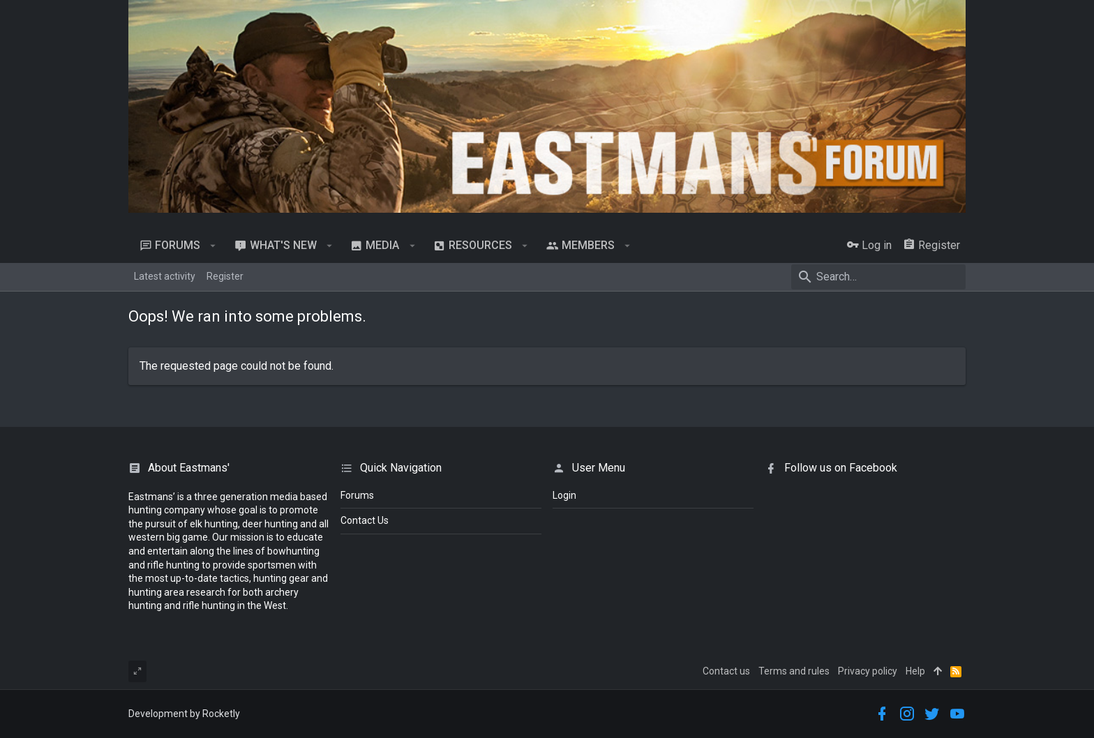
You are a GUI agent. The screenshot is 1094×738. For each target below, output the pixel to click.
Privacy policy (867, 671)
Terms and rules (794, 671)
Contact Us (364, 520)
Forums (357, 495)
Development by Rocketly (184, 713)
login (564, 495)
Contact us (726, 671)
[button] (213, 245)
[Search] (878, 276)
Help (915, 671)
